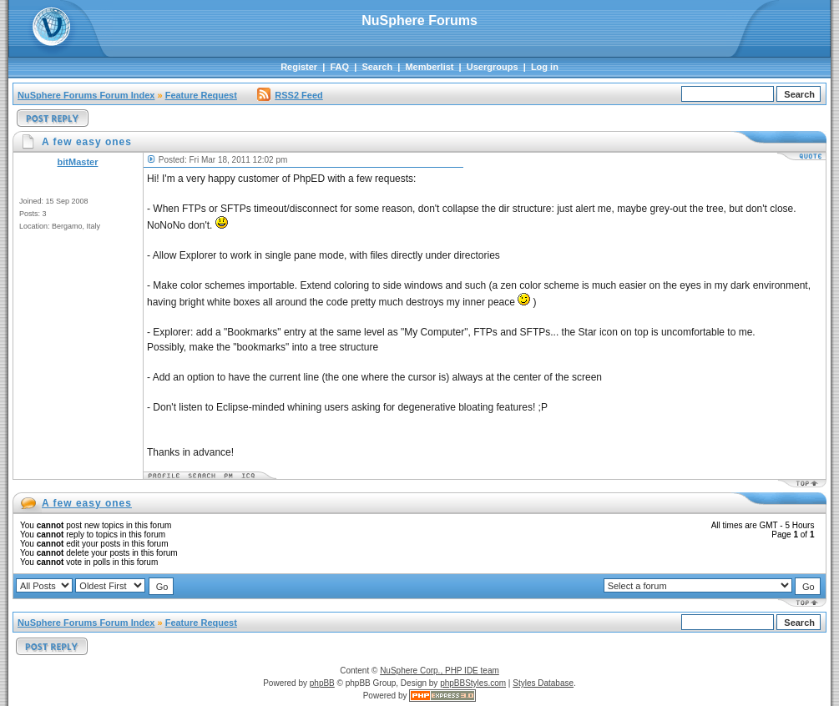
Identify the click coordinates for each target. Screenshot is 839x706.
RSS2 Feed (289, 95)
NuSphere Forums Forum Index (86, 95)
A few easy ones (87, 503)
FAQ (339, 67)
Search (376, 67)
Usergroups (492, 67)
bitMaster (78, 162)
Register (299, 67)
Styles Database (543, 683)
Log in (544, 67)
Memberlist (429, 67)
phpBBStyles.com (473, 683)
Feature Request (201, 95)
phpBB (322, 683)
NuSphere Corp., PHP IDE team (439, 670)
